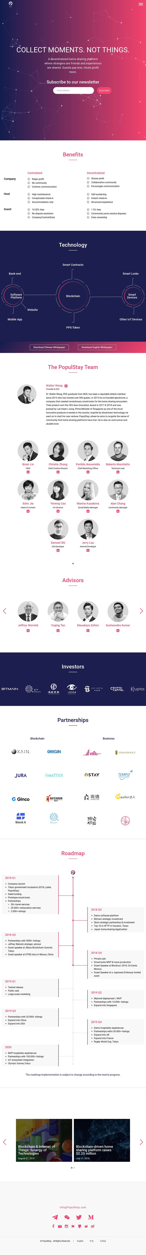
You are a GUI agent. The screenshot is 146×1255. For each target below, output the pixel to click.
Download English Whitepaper (96, 347)
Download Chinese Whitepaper (48, 347)
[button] (73, 563)
